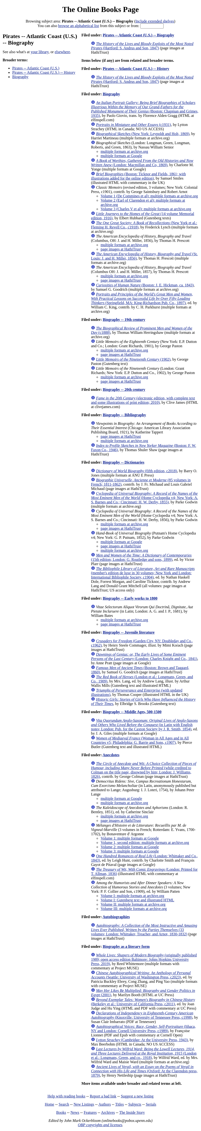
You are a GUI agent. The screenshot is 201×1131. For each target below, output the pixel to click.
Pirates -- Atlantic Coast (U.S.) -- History (43, 72)
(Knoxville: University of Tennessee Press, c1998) (142, 1015)
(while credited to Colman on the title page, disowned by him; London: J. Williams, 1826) (143, 770)
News (75, 1112)
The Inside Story (132, 1112)
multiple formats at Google (121, 156)
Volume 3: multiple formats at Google (129, 851)
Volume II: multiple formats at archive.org (132, 904)
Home (49, 1104)
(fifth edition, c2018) (136, 471)
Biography (20, 77)
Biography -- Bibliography (124, 415)
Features (90, 1112)
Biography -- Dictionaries (123, 462)
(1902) (133, 359)
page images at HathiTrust (120, 249)
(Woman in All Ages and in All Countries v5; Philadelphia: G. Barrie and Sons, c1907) (140, 740)
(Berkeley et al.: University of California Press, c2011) (143, 1002)
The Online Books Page (100, 9)
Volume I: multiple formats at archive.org (132, 896)
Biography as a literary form (126, 946)
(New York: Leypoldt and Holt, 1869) (142, 134)
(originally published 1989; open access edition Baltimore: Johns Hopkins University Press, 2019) (144, 959)
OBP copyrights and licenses (100, 1125)
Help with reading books (66, 1096)
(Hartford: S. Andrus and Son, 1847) (142, 46)
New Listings (84, 1104)
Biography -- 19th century (124, 320)
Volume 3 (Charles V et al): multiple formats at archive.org (145, 209)
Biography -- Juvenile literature (128, 632)
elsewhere (62, 52)
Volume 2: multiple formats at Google (129, 847)
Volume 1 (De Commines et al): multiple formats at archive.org (149, 196)
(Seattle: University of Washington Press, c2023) (141, 975)
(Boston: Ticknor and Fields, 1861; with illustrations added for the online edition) (138, 176)
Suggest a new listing (137, 1096)
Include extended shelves (155, 21)
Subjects (134, 1104)
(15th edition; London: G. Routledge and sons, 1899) (141, 557)
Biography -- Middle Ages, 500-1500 (132, 712)
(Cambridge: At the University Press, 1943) (142, 1040)
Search (64, 1104)
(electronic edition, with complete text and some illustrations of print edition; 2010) (143, 400)
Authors (104, 1104)
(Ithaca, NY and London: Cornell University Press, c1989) (143, 1028)
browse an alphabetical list (78, 26)
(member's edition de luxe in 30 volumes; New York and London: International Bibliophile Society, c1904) (143, 573)
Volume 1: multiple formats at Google (129, 838)
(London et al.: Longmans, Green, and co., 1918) (143, 1053)
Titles (119, 1104)
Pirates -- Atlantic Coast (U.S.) (35, 68)
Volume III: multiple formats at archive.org (133, 909)
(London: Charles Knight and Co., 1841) (144, 656)
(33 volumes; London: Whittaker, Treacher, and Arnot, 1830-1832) (144, 929)
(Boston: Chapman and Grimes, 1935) (144, 109)
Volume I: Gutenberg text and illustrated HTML (137, 900)
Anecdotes (110, 755)
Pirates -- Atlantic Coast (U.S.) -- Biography (138, 35)
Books (61, 1112)
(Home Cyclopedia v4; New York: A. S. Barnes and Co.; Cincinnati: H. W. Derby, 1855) (144, 497)
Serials (151, 1104)
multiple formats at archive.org (124, 151)
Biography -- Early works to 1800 (130, 598)
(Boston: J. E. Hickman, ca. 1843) (145, 285)
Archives (108, 1112)
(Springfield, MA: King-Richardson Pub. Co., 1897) (142, 298)
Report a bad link (103, 1096)
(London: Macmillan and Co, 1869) (142, 163)
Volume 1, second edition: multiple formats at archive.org (144, 843)
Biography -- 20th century (124, 389)
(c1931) (133, 125)
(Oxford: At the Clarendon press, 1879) (144, 1071)
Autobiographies (116, 917)
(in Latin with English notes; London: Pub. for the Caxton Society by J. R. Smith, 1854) (144, 724)
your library (40, 52)
